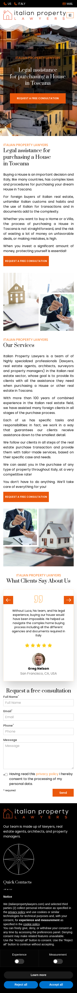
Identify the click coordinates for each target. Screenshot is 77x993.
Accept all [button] (56, 984)
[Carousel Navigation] (38, 600)
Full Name (11, 697)
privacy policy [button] (16, 912)
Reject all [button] (21, 984)
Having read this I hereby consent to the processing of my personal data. (41, 779)
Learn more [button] (38, 975)
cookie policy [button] (31, 924)
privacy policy (47, 774)
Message (10, 740)
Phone (8, 725)
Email (7, 711)
